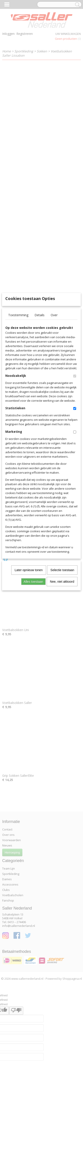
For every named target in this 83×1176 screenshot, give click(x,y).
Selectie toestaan (62, 635)
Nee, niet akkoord (62, 647)
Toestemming (18, 380)
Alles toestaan (33, 647)
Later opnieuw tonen (29, 635)
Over (54, 380)
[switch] (74, 441)
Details (39, 380)
